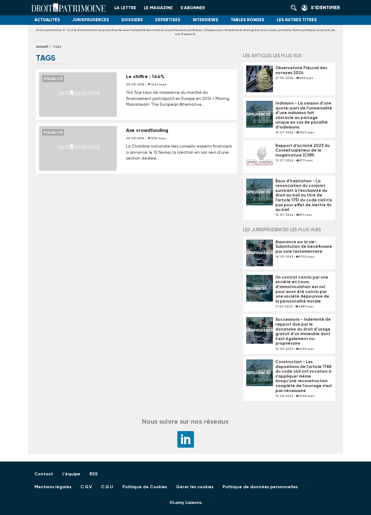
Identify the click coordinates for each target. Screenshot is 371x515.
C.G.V (86, 486)
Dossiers (132, 19)
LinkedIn (185, 439)
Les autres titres (297, 19)
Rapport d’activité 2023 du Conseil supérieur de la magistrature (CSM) (302, 150)
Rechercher (295, 7)
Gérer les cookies (194, 486)
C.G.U (107, 486)
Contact (43, 474)
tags (57, 47)
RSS (93, 474)
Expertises (167, 19)
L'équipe (71, 474)
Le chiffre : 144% (145, 76)
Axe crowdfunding (147, 130)
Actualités (47, 19)
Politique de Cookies (144, 486)
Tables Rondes (247, 19)
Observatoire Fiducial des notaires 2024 (301, 70)
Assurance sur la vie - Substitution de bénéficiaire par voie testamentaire (303, 247)
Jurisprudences (90, 19)
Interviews (205, 19)
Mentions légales (52, 486)
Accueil (42, 47)
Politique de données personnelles (260, 486)
